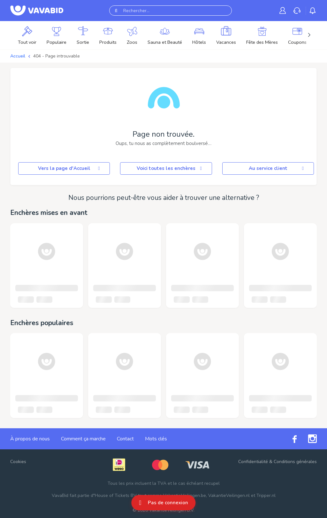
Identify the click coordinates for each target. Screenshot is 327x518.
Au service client (277, 168)
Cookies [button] (18, 462)
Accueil (17, 56)
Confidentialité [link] (253, 462)
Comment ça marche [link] (83, 438)
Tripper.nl (266, 495)
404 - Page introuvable (56, 56)
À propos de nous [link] (30, 438)
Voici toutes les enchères (170, 168)
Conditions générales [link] (295, 462)
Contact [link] (125, 438)
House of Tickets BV (116, 495)
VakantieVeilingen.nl (229, 495)
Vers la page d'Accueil (70, 168)
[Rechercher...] (170, 10)
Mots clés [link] (156, 438)
